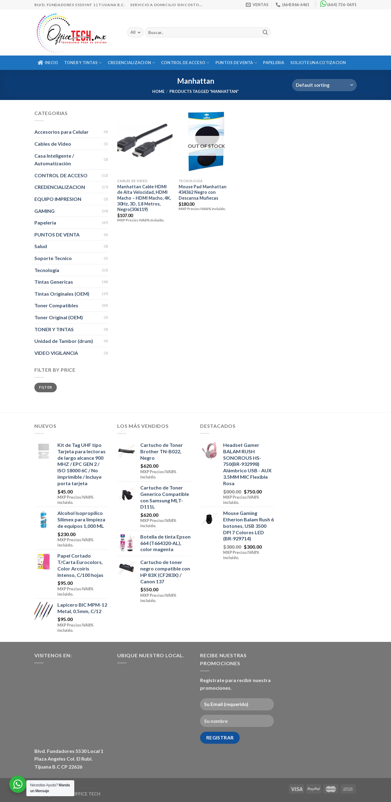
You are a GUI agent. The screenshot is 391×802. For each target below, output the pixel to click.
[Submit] (265, 32)
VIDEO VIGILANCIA (56, 353)
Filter (45, 387)
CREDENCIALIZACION (131, 63)
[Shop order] (324, 85)
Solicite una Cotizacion (318, 62)
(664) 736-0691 (342, 4)
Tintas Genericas (53, 282)
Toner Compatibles (56, 305)
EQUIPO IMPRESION (57, 199)
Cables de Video (52, 144)
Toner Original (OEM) (58, 317)
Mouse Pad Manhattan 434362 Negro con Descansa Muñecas (202, 192)
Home (158, 91)
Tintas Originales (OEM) (61, 294)
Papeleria (273, 62)
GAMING (44, 211)
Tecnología (46, 270)
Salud (40, 246)
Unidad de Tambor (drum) (63, 341)
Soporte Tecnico (53, 258)
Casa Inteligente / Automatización (54, 160)
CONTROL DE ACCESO (185, 63)
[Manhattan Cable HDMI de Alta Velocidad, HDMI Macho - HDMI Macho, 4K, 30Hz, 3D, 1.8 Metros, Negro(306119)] (144, 142)
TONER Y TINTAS (83, 63)
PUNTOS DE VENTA (236, 63)
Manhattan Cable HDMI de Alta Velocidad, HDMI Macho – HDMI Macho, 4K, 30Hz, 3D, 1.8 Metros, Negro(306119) (144, 198)
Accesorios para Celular (61, 132)
